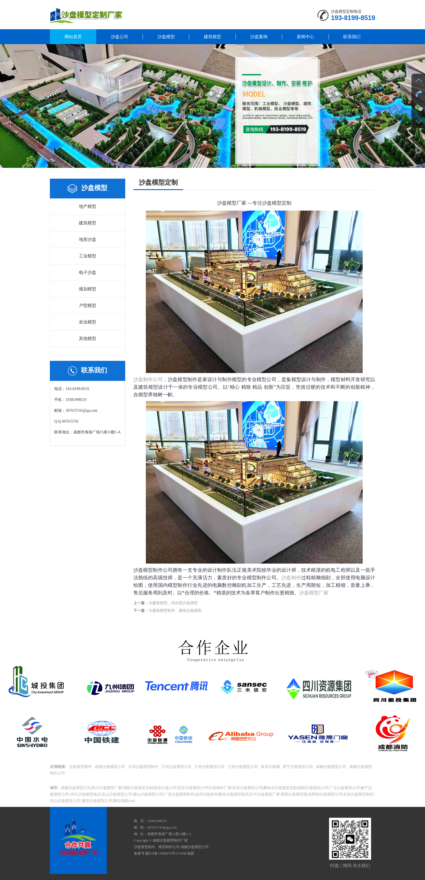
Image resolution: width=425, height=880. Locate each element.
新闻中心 (305, 36)
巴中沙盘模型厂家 (265, 794)
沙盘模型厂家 (314, 593)
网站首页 (73, 36)
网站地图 (120, 801)
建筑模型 (212, 36)
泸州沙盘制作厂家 (216, 788)
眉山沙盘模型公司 (148, 794)
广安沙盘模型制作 (179, 794)
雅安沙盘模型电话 (233, 794)
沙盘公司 (119, 36)
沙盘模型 (166, 36)
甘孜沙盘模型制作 (358, 794)
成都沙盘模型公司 (110, 767)
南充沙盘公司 (165, 788)
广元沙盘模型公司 (344, 788)
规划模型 (87, 289)
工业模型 (87, 256)
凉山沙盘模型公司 (65, 801)
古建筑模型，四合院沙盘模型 (173, 603)
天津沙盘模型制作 (143, 767)
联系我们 (351, 36)
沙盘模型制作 (81, 767)
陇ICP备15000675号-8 (161, 853)
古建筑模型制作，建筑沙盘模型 (175, 611)
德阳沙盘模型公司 (313, 788)
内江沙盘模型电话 (85, 794)
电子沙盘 (87, 272)
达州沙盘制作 (206, 794)
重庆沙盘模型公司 (96, 801)
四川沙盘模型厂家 (107, 788)
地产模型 (87, 206)
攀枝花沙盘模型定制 (280, 788)
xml (132, 801)
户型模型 (87, 305)
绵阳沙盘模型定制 (138, 788)
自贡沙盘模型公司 (247, 788)
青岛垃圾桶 (271, 767)
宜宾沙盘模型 (189, 788)
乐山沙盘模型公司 (117, 794)
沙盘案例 (259, 36)
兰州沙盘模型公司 (177, 767)
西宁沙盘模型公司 (298, 767)
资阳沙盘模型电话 (296, 794)
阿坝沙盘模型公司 (327, 794)
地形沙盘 (87, 239)
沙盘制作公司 (148, 379)
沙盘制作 (291, 577)
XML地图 (186, 853)
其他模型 (87, 338)
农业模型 (87, 322)
